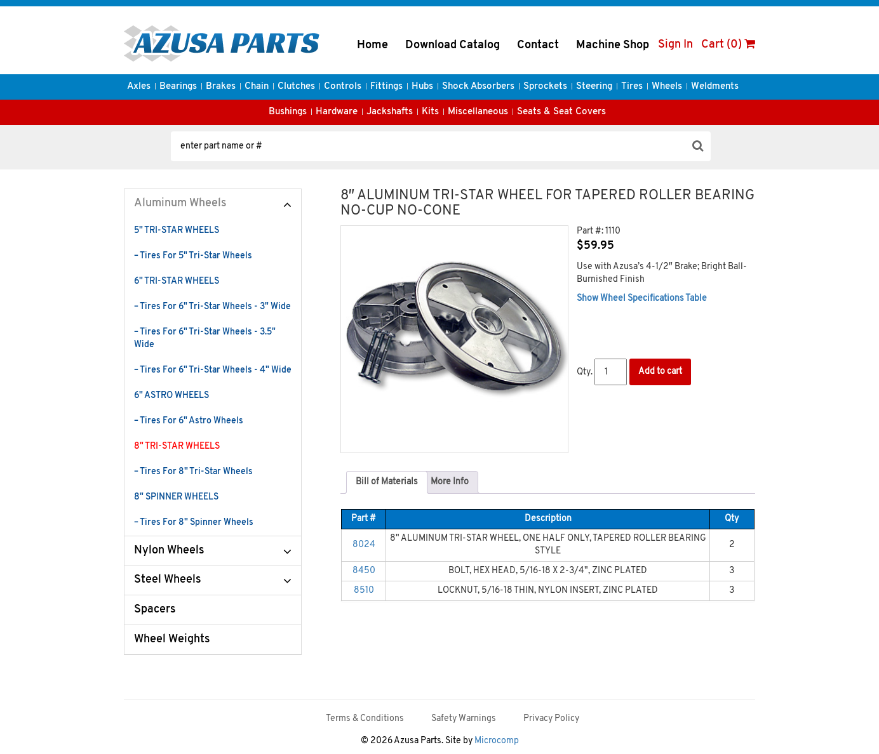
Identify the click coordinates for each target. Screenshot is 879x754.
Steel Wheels (167, 580)
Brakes (221, 86)
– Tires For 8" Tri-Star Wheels (193, 472)
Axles (139, 86)
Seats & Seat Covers (561, 112)
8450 (363, 571)
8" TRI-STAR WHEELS (177, 446)
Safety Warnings (463, 719)
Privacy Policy (551, 719)
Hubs (422, 86)
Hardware (337, 112)
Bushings (288, 112)
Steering (594, 86)
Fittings (386, 86)
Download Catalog (452, 45)
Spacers (155, 610)
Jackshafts (389, 112)
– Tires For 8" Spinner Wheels (193, 522)
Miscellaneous (478, 112)
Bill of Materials (387, 482)
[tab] (386, 482)
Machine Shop (612, 45)
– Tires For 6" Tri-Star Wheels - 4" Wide (213, 370)
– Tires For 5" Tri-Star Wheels (193, 256)
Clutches (296, 86)
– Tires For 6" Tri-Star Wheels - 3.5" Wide (205, 338)
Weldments (715, 86)
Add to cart (660, 371)
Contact (538, 45)
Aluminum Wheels (180, 203)
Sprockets (545, 86)
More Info (450, 482)
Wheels (667, 86)
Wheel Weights (172, 639)
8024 (363, 545)
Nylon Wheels (169, 551)
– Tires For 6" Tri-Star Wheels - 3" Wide (212, 307)
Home (372, 45)
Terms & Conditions (365, 719)
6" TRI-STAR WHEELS (176, 281)
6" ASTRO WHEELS (171, 395)
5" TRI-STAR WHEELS (176, 230)
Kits (430, 112)
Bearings (178, 86)
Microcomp (496, 741)
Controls (342, 86)
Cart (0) (728, 45)
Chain (257, 86)
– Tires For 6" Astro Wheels (188, 421)
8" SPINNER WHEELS (176, 497)
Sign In (675, 45)
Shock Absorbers (478, 86)
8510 (364, 590)
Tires (632, 86)
